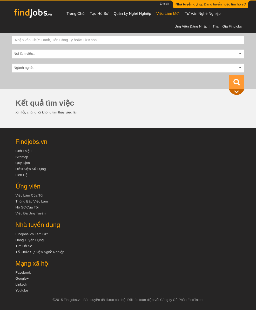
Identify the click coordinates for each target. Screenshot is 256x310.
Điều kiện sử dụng (31, 169)
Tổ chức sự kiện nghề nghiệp (40, 252)
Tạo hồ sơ (99, 13)
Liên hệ (22, 175)
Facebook (23, 272)
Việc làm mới (167, 13)
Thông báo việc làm (32, 201)
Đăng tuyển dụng (30, 240)
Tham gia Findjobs (227, 26)
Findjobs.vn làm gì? (32, 234)
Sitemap (22, 157)
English (164, 3)
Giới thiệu (24, 151)
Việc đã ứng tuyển (31, 213)
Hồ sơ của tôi (27, 207)
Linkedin (22, 284)
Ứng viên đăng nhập (190, 26)
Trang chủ (75, 13)
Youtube (22, 290)
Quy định (23, 163)
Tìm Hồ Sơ (24, 246)
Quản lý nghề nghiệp (132, 13)
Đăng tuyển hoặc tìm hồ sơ (211, 4)
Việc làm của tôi (29, 195)
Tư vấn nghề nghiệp (202, 13)
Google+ (22, 278)
